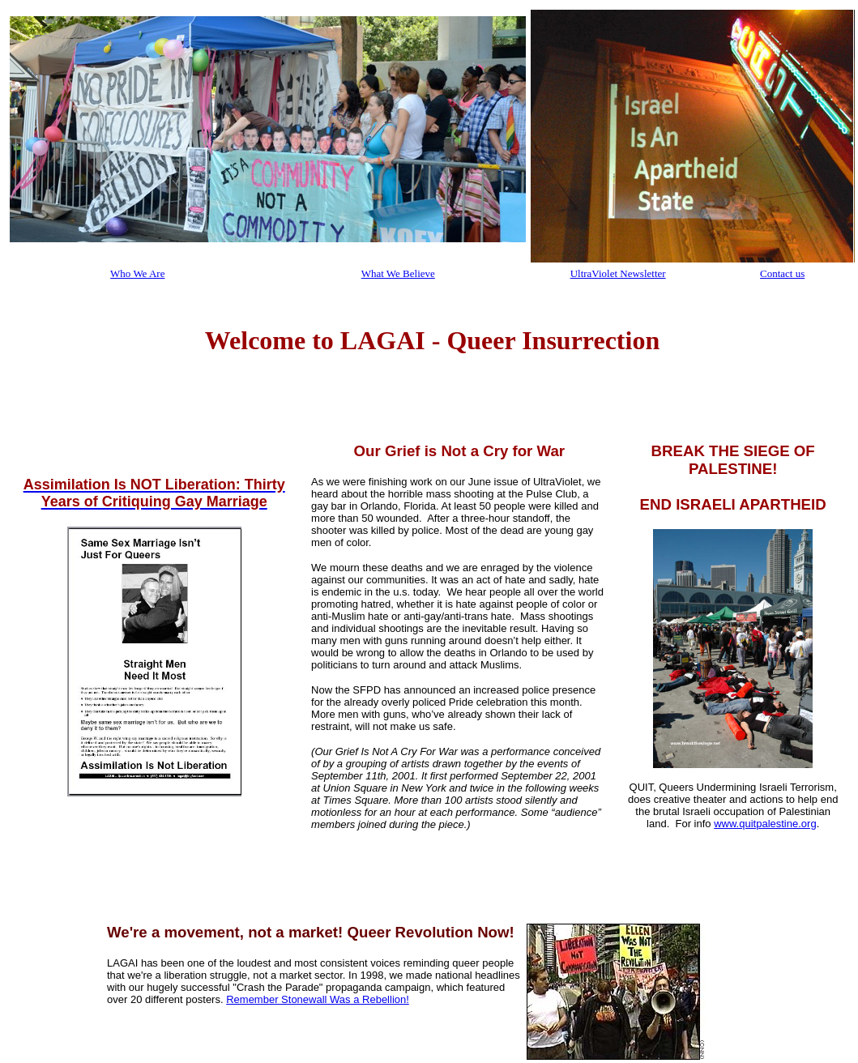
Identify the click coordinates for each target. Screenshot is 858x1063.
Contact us (782, 273)
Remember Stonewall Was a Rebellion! (317, 999)
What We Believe (398, 273)
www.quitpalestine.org (765, 824)
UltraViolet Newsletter (618, 273)
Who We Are (137, 273)
